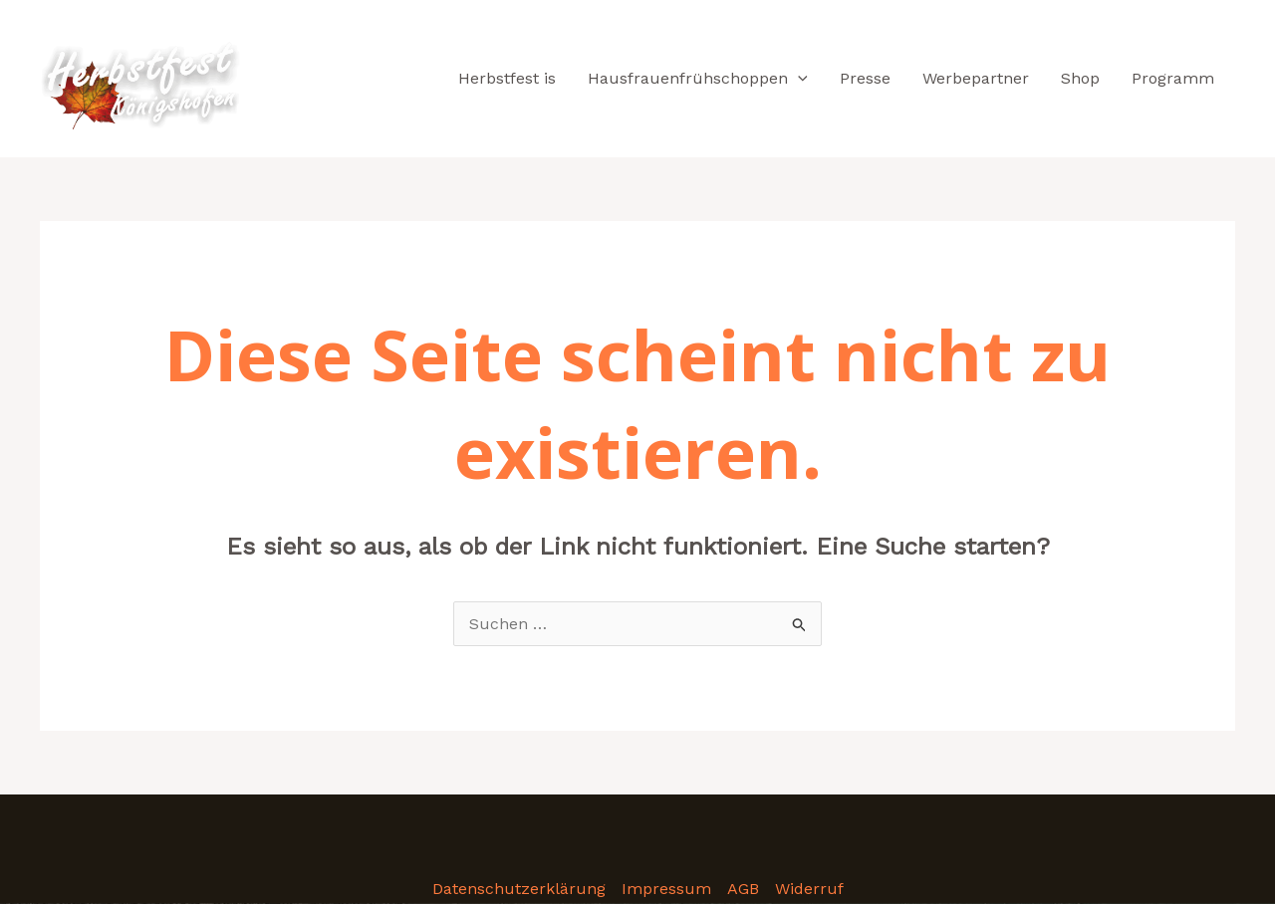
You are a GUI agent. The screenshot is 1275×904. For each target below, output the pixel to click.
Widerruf (809, 888)
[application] (798, 78)
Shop (1080, 78)
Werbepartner (975, 78)
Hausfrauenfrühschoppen (698, 78)
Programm (1173, 78)
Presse (865, 78)
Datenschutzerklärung (519, 888)
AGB (743, 888)
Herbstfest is (507, 78)
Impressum (666, 888)
